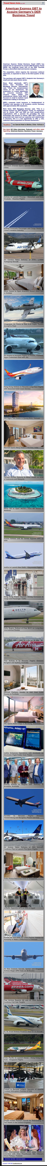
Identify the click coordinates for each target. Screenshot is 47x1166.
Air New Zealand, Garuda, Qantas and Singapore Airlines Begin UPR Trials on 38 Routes (23, 957)
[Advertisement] (22, 41)
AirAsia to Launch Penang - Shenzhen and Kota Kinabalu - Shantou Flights (23, 185)
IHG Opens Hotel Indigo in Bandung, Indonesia (23, 710)
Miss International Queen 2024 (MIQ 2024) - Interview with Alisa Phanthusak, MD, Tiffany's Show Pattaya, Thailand (23, 1141)
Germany (39, 131)
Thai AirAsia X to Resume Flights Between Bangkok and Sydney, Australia (23, 648)
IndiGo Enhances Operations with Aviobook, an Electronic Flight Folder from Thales (23, 741)
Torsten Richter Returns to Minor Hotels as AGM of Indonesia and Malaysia (23, 465)
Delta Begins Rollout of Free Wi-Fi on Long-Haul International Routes (23, 616)
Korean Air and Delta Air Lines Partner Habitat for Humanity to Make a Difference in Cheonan (23, 925)
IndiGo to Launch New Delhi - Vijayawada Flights (23, 555)
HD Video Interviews (18, 129)
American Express (17, 131)
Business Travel (29, 131)
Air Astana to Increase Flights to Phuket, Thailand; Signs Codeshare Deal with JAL (23, 343)
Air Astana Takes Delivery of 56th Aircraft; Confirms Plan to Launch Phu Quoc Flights (23, 835)
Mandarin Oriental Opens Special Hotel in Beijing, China (23, 153)
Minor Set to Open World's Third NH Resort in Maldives (23, 496)
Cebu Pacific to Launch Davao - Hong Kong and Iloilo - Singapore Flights (23, 1047)
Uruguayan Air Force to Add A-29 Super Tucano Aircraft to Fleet (23, 311)
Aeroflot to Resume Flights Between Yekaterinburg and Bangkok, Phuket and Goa (23, 804)
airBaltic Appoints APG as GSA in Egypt (23, 895)
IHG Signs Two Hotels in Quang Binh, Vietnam (23, 405)
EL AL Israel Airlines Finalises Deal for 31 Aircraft (23, 1019)
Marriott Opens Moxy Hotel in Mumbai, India (23, 435)
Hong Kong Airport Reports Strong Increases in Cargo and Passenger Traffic (23, 585)
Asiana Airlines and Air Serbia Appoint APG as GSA (23, 527)
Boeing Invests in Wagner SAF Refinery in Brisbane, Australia (23, 772)
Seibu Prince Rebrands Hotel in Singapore (23, 866)
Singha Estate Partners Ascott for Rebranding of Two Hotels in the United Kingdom (23, 1108)
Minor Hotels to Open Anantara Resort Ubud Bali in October (23, 279)
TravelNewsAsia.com (17, 1163)
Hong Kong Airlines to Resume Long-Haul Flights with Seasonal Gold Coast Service (23, 375)
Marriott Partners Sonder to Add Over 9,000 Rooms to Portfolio (23, 680)
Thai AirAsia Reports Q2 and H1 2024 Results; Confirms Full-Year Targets (23, 988)
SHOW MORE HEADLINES (15, 1159)
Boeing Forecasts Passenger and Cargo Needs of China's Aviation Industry (23, 216)
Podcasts (29, 129)
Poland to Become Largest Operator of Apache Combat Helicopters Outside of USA (23, 1077)
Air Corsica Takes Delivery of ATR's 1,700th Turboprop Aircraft (23, 248)
